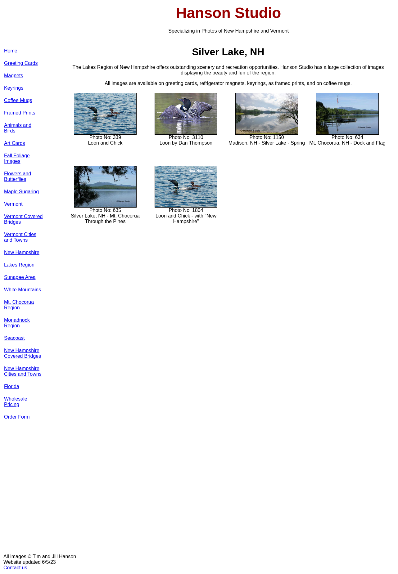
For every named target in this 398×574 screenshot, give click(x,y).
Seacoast (14, 338)
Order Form (17, 416)
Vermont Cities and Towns (20, 237)
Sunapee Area (19, 277)
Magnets (13, 75)
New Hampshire (21, 252)
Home (10, 50)
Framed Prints (19, 112)
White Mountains (22, 289)
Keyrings (13, 88)
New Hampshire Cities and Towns (23, 371)
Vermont (13, 204)
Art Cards (14, 143)
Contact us (15, 567)
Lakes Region (19, 264)
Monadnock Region (17, 322)
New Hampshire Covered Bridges (22, 353)
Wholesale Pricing (15, 401)
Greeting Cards (21, 63)
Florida (11, 386)
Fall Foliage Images (17, 158)
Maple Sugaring (21, 191)
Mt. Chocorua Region (19, 304)
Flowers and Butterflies (17, 176)
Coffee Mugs (18, 100)
